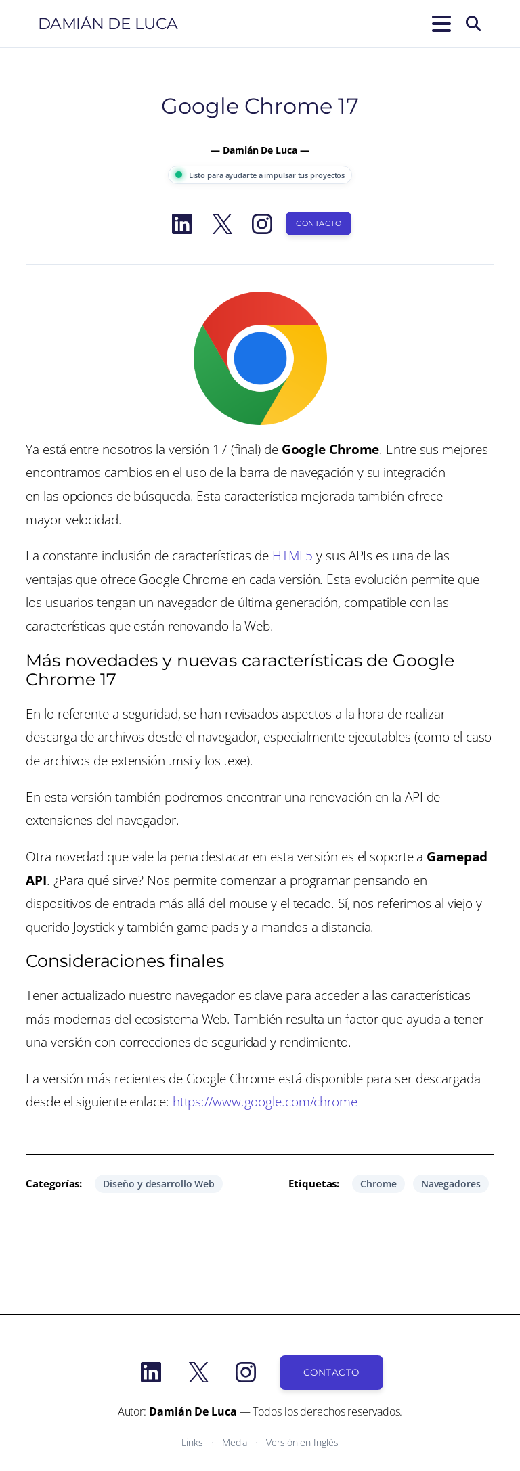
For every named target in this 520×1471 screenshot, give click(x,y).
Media (235, 1442)
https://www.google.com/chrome (265, 1101)
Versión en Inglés (302, 1442)
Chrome (378, 1183)
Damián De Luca (108, 23)
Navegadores (451, 1183)
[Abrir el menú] (439, 24)
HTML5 (292, 555)
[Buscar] (473, 24)
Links (192, 1442)
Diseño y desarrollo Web (159, 1183)
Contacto (318, 223)
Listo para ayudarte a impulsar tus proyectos (260, 175)
